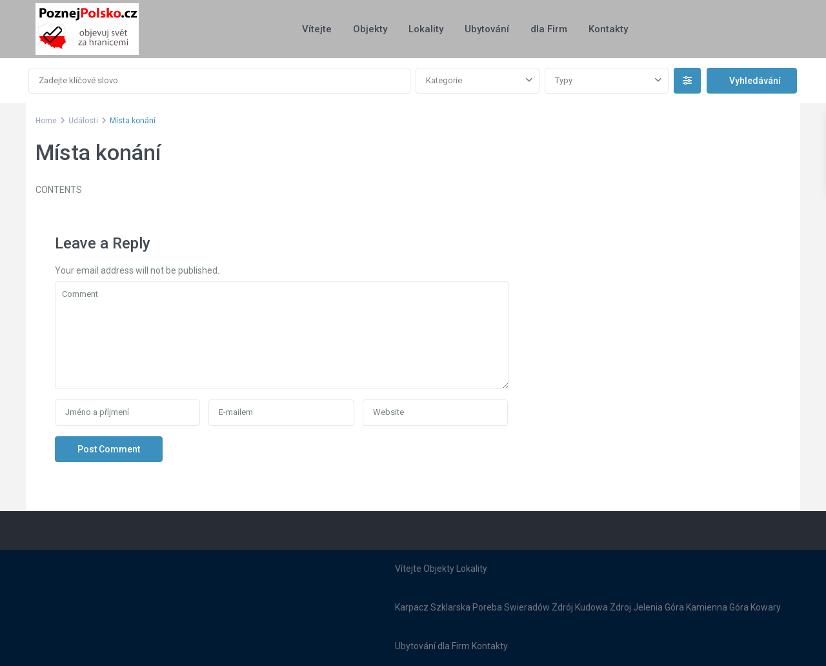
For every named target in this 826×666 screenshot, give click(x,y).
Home (46, 120)
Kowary (765, 607)
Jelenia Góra (658, 607)
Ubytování (487, 29)
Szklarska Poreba (466, 607)
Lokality (425, 29)
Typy (563, 80)
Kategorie (444, 80)
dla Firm (548, 29)
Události (83, 120)
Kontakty (608, 29)
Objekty (370, 29)
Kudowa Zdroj (603, 607)
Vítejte (317, 29)
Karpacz (411, 607)
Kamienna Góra (717, 607)
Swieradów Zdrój (538, 607)
